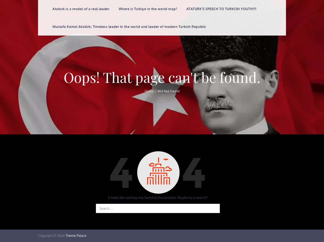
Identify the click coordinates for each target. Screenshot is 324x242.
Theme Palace (76, 236)
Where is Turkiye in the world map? (148, 9)
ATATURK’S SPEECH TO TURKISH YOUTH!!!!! (221, 9)
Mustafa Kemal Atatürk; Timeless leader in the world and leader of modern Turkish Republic (129, 27)
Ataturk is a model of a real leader (81, 9)
